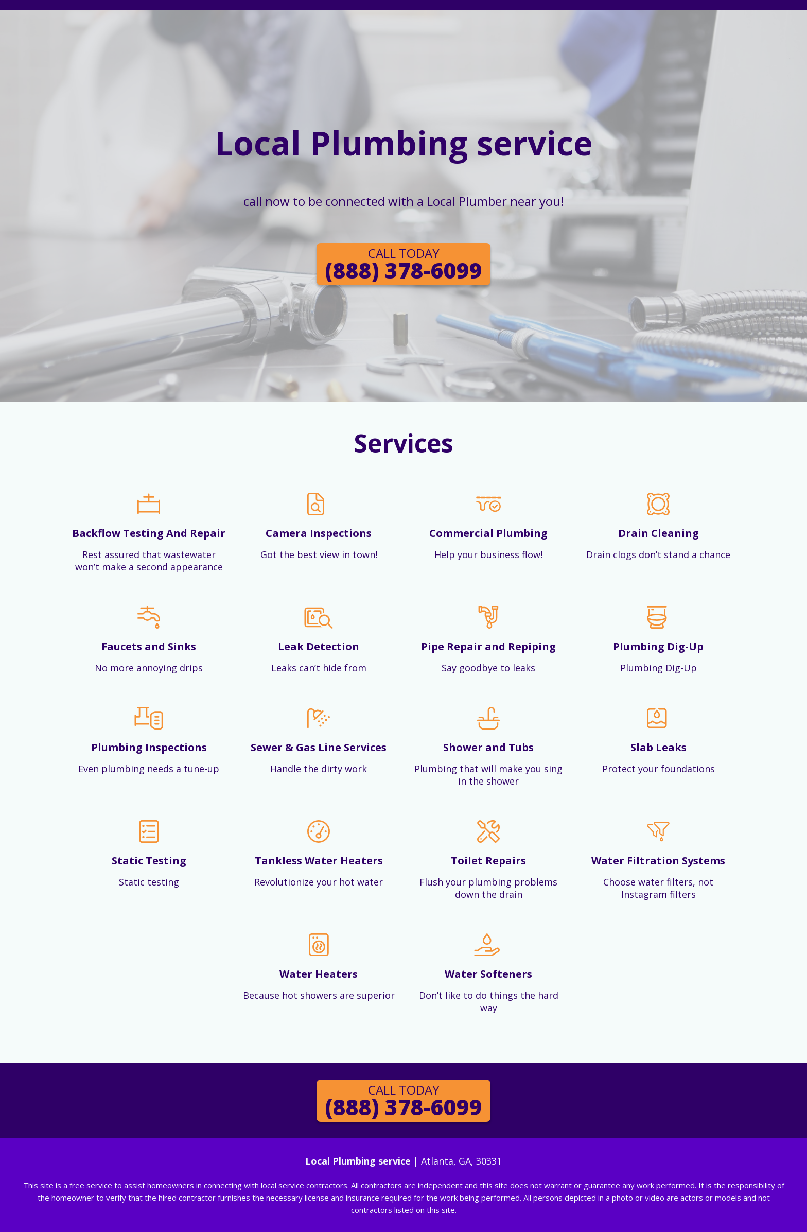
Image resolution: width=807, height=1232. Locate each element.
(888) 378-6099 (403, 265)
